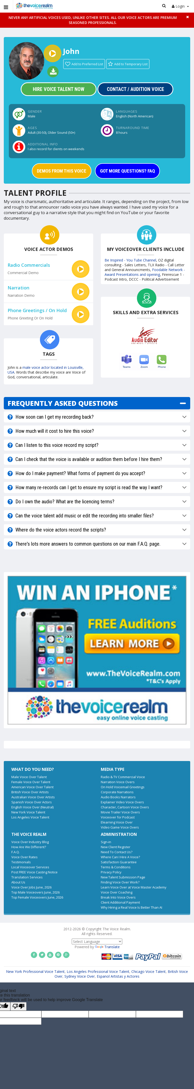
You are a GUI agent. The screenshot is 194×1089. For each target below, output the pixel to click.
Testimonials (21, 862)
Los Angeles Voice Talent (30, 817)
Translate (107, 946)
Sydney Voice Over (79, 976)
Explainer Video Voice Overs (122, 802)
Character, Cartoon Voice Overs (125, 807)
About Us (18, 882)
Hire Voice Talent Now (58, 89)
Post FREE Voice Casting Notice (34, 872)
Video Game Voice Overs (120, 827)
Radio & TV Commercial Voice (123, 777)
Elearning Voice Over (117, 822)
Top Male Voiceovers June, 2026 (35, 892)
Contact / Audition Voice (135, 89)
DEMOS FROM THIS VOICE (61, 171)
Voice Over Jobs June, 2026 (31, 887)
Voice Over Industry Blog (30, 842)
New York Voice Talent (28, 812)
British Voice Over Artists (30, 792)
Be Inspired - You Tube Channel (130, 260)
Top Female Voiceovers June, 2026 (37, 897)
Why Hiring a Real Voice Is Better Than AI (131, 907)
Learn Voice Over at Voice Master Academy (133, 887)
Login (180, 6)
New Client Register (115, 847)
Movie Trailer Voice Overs (120, 812)
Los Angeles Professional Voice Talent (98, 971)
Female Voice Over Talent (30, 782)
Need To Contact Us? (116, 852)
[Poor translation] (18, 1006)
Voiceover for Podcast (118, 817)
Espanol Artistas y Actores (118, 976)
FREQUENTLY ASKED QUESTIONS (63, 403)
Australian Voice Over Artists (33, 797)
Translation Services (27, 877)
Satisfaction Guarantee (119, 862)
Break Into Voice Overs (118, 897)
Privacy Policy (111, 872)
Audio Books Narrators (118, 797)
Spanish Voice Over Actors (31, 802)
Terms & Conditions (116, 867)
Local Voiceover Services (30, 867)
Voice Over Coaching (116, 892)
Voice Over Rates (24, 857)
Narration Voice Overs (118, 782)
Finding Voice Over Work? (120, 882)
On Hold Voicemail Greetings (122, 787)
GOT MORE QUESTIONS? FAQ (127, 171)
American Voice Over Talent (32, 787)
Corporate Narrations (117, 792)
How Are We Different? (28, 847)
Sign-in (106, 842)
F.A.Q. (15, 852)
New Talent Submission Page (123, 877)
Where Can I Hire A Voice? (120, 857)
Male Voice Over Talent (29, 777)
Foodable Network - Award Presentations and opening (145, 272)
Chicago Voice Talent (148, 971)
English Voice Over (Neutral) (32, 807)
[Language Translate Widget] (97, 941)
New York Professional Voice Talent (35, 971)
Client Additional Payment (120, 902)
